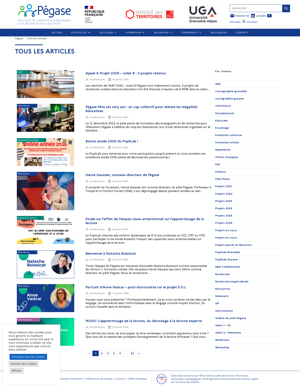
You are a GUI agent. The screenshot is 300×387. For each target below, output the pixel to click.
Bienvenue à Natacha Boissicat (111, 253)
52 (132, 353)
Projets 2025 (223, 215)
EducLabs (221, 120)
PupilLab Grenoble (227, 252)
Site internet (224, 310)
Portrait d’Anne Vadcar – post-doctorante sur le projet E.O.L (136, 287)
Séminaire (221, 296)
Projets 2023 (223, 201)
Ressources (222, 288)
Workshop (222, 347)
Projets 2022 (223, 193)
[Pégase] (19, 38)
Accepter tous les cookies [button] (28, 356)
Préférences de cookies (99, 378)
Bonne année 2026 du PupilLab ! (112, 141)
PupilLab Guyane (226, 259)
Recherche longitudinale (232, 281)
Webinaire (222, 340)
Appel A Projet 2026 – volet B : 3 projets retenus (126, 73)
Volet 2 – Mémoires (228, 332)
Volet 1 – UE (223, 325)
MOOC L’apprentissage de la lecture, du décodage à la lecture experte (144, 321)
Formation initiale (227, 142)
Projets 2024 (223, 208)
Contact (120, 378)
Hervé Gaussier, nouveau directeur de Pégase (122, 175)
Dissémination (224, 113)
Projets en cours (226, 230)
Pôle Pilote (222, 179)
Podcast (220, 171)
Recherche (222, 274)
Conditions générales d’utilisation (64, 378)
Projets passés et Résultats (233, 245)
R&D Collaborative (227, 266)
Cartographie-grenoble (231, 91)
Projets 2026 (223, 223)
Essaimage (222, 128)
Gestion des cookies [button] (23, 363)
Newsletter (223, 149)
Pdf (217, 164)
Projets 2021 (223, 186)
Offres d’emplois (137, 378)
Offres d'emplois (226, 157)
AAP (218, 84)
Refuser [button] (16, 370)
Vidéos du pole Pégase (230, 318)
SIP (217, 303)
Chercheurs (223, 105)
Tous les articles (37, 38)
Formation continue (228, 135)
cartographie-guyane (229, 98)
